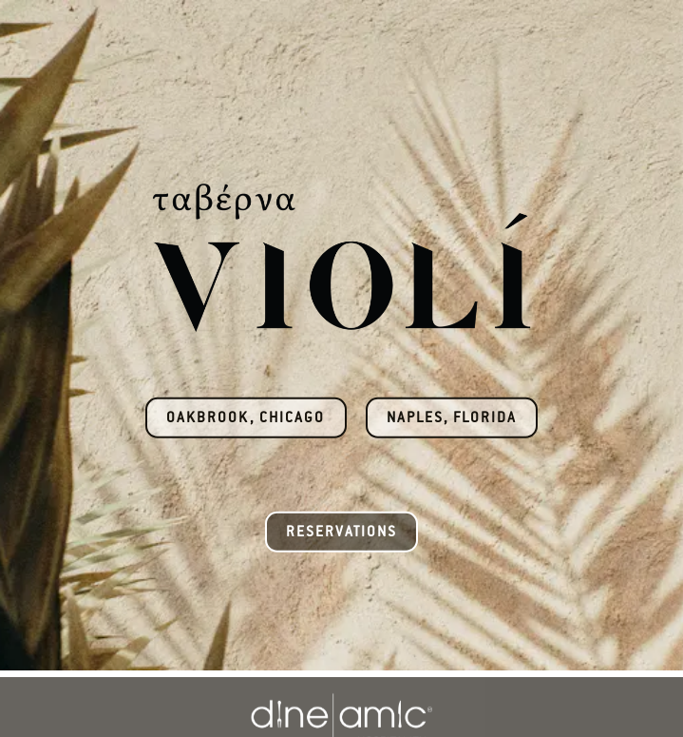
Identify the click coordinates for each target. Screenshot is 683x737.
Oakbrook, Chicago (245, 417)
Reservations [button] (341, 531)
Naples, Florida (452, 417)
